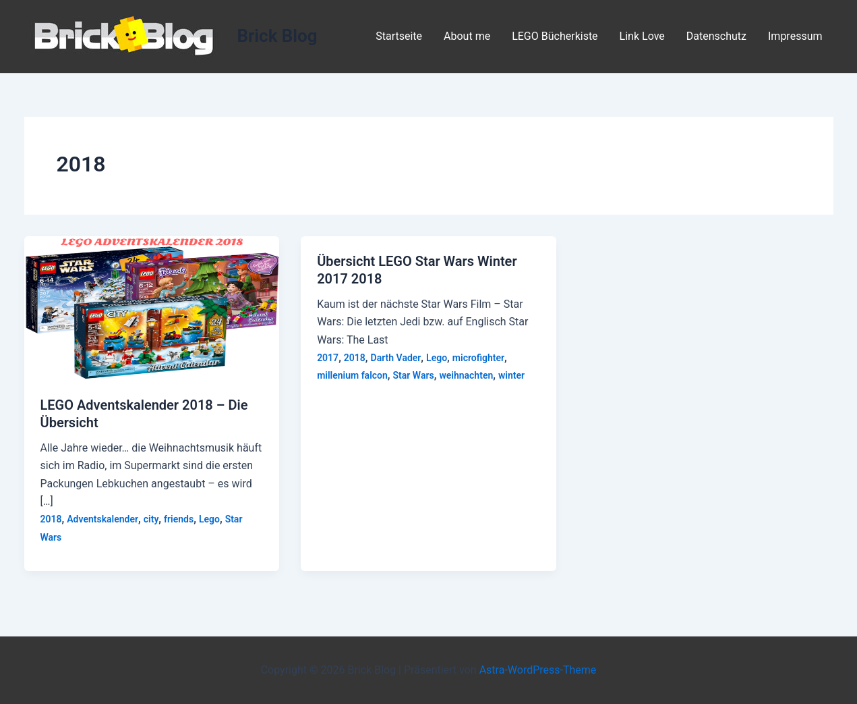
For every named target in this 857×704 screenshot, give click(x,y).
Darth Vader (396, 357)
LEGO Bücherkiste (554, 36)
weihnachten (466, 375)
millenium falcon (352, 375)
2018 (51, 519)
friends (179, 519)
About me (467, 36)
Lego (209, 519)
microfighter (478, 357)
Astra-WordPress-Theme (538, 670)
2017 (327, 357)
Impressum (795, 36)
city (151, 519)
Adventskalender (102, 519)
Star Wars (413, 375)
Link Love (642, 36)
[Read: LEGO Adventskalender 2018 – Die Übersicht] (152, 307)
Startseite (399, 36)
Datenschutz (716, 36)
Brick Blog (277, 36)
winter (511, 375)
